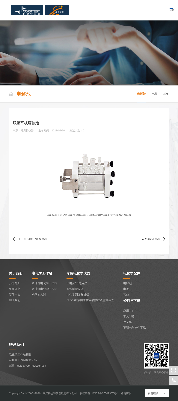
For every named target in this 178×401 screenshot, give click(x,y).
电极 (155, 93)
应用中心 (129, 310)
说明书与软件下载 (134, 327)
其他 (166, 93)
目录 (173, 8)
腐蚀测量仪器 (75, 288)
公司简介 (14, 283)
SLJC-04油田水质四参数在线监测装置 (90, 300)
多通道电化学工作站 (44, 288)
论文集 (127, 321)
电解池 (141, 93)
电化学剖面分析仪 (78, 294)
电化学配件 (131, 273)
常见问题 (129, 316)
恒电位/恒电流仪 (77, 283)
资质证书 (14, 288)
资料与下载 (131, 301)
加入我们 (14, 300)
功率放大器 (39, 294)
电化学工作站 (42, 273)
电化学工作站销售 (20, 354)
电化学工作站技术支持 (23, 360)
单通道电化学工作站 (44, 283)
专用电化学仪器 (78, 273)
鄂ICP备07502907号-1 (105, 393)
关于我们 (15, 273)
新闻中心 (14, 294)
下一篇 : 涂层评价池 (148, 238)
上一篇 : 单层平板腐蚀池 (32, 238)
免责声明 (126, 393)
